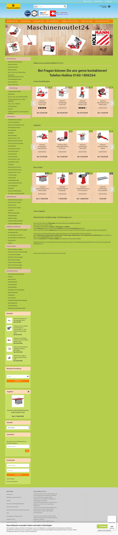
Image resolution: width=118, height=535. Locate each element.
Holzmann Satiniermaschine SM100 (103, 146)
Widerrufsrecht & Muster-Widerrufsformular (17, 510)
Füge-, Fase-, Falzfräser (14, 103)
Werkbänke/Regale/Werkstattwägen (17, 300)
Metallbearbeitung (53, 21)
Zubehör (10, 243)
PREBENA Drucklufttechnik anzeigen (17, 230)
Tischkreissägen (12, 175)
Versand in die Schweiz (12, 506)
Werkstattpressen (12, 303)
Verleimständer (12, 177)
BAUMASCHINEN (12, 282)
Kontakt (8, 500)
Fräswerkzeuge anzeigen (14, 91)
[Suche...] (35, 6)
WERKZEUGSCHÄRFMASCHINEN (16, 308)
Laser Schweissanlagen (14, 254)
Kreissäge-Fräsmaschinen (15, 169)
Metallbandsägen (12, 215)
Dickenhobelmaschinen (14, 148)
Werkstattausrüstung (102, 21)
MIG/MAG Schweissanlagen (15, 257)
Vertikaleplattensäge (13, 180)
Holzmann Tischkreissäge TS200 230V (82, 146)
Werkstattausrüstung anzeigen (16, 274)
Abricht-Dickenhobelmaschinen (16, 125)
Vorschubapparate (13, 185)
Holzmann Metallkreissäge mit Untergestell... (62, 188)
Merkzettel (108, 1)
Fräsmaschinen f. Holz (14, 159)
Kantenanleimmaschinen (14, 167)
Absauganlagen (12, 130)
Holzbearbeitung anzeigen (14, 119)
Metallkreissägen (12, 218)
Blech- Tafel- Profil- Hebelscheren (16, 72)
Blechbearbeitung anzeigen (15, 62)
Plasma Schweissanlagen (14, 262)
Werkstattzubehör (12, 305)
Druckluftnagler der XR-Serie (15, 235)
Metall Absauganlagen (14, 213)
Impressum (9, 494)
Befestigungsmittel (13, 232)
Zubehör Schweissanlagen (15, 267)
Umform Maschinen (13, 84)
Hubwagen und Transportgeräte (16, 290)
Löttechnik (10, 210)
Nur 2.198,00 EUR (18, 416)
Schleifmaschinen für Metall (15, 221)
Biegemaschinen (12, 69)
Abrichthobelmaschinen (14, 127)
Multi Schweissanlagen (14, 260)
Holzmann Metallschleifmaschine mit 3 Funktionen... (83, 188)
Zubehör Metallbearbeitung (15, 223)
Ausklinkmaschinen (13, 67)
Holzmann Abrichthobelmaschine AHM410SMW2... (42, 188)
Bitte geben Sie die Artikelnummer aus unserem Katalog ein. (16, 442)
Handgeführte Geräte (13, 162)
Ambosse (10, 276)
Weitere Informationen (104, 530)
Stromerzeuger (12, 297)
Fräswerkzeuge (25, 21)
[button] (87, 1)
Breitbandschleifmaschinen (15, 140)
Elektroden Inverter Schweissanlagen (17, 252)
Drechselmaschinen (13, 151)
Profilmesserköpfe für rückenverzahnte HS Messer (18, 112)
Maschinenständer (13, 292)
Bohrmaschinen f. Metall (14, 202)
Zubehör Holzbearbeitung (14, 191)
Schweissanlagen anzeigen (15, 249)
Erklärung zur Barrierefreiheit (13, 497)
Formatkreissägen (12, 156)
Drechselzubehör (12, 154)
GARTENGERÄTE (12, 287)
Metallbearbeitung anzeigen (15, 200)
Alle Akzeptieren (104, 526)
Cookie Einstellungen (11, 522)
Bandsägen (11, 132)
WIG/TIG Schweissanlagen (15, 265)
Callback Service (10, 519)
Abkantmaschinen (12, 64)
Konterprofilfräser (12, 106)
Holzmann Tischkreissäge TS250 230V (62, 102)
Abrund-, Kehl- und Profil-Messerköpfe (18, 96)
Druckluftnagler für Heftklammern (17, 237)
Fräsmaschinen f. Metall (14, 207)
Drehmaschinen (12, 205)
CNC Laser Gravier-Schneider (15, 143)
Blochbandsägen (12, 135)
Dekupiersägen (12, 146)
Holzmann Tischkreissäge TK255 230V (42, 102)
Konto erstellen (10, 479)
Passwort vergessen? (12, 481)
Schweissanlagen (86, 21)
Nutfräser (10, 109)
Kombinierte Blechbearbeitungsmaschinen (16, 75)
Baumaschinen (12, 279)
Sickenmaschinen (12, 82)
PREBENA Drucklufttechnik (70, 21)
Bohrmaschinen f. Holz (14, 138)
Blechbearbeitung (12, 21)
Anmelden (18, 381)
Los (27, 451)
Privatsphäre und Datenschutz (14, 516)
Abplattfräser (11, 94)
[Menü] (115, 517)
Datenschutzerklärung (31, 531)
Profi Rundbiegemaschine (14, 79)
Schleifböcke (11, 295)
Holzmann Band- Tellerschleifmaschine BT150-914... (62, 146)
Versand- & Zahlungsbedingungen (15, 503)
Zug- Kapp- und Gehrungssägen (16, 193)
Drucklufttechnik (12, 284)
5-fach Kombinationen (13, 122)
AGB (7, 513)
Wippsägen (11, 188)
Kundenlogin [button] (98, 1)
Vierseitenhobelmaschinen (15, 183)
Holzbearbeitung (38, 21)
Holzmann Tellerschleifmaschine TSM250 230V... (103, 102)
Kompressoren (12, 240)
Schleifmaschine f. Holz (14, 172)
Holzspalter (11, 164)
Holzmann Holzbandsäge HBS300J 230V (82, 102)
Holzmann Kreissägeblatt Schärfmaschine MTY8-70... (42, 146)
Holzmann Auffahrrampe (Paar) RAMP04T (103, 188)
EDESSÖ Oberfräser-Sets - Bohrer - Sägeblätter (17, 100)
